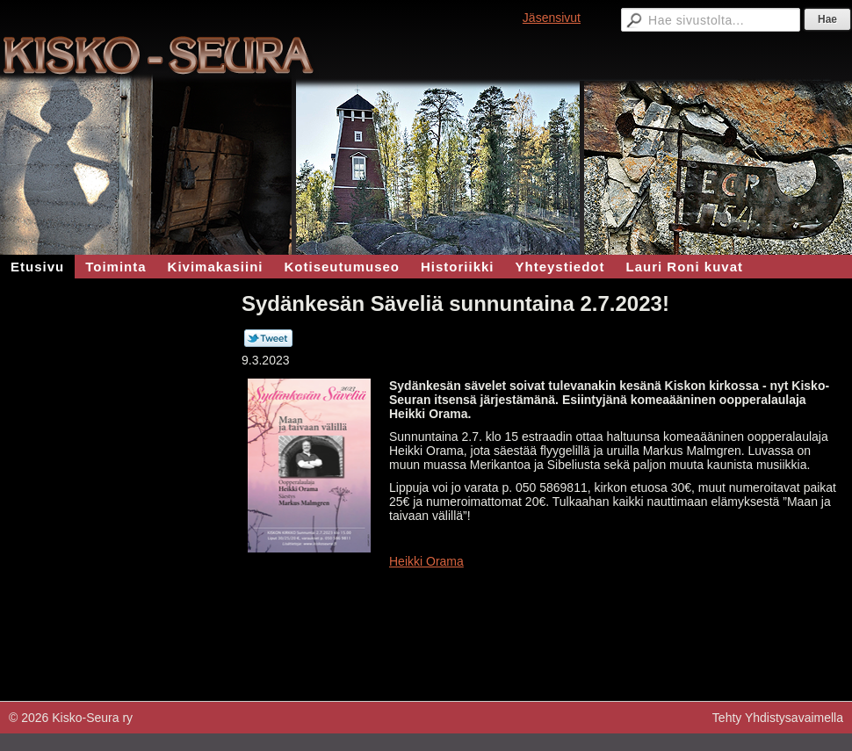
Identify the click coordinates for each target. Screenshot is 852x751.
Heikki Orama (426, 561)
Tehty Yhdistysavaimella (777, 718)
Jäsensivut (552, 18)
